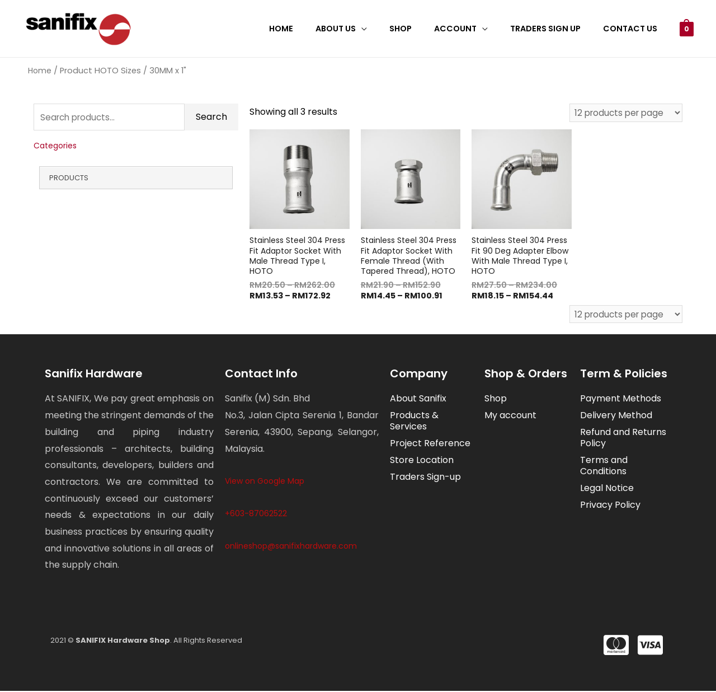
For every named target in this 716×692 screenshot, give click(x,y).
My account (510, 416)
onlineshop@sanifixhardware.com (291, 547)
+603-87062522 (256, 514)
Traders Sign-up (425, 478)
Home (315, 28)
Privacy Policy (610, 506)
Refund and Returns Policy (623, 439)
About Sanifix (418, 400)
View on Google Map (264, 482)
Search (211, 117)
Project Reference (430, 444)
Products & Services (414, 422)
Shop (422, 28)
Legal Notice (607, 489)
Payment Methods (620, 400)
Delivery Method (616, 416)
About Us (363, 28)
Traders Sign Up (555, 28)
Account (471, 28)
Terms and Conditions (604, 467)
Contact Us (633, 28)
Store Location (422, 461)
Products (68, 179)
